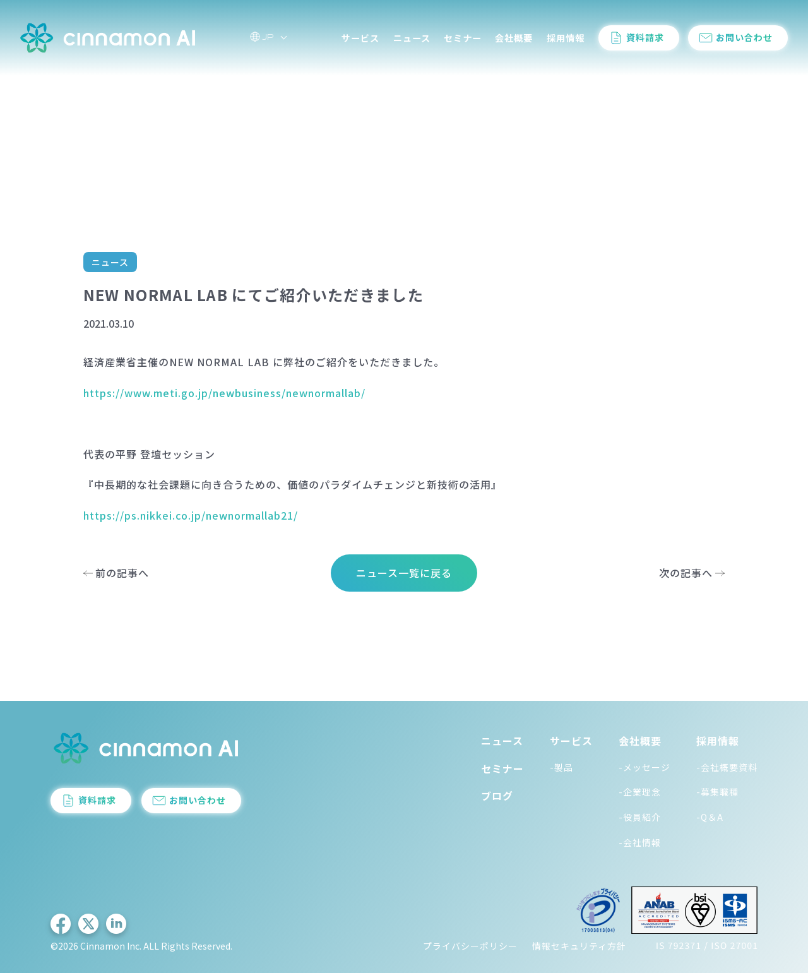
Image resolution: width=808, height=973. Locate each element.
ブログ (497, 795)
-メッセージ (644, 767)
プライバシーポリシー (470, 946)
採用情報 (566, 38)
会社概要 (514, 38)
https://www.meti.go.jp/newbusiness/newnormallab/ (224, 392)
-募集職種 (717, 791)
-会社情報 (640, 842)
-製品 (561, 767)
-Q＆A (709, 817)
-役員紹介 (640, 817)
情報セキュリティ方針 (579, 946)
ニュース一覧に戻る (404, 572)
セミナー (463, 38)
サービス (360, 38)
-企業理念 (640, 791)
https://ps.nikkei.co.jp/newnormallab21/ (190, 515)
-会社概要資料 (727, 767)
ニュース (412, 38)
